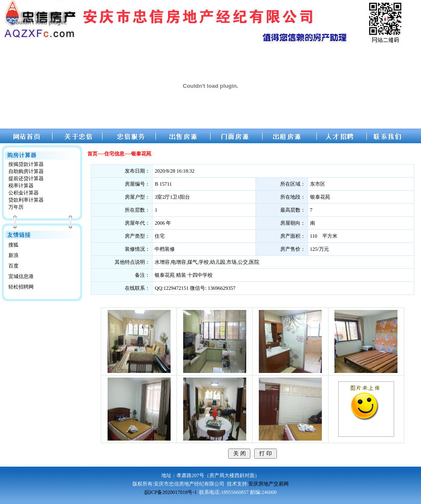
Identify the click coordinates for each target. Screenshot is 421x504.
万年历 (16, 207)
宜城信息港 (21, 276)
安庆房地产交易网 (268, 484)
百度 (13, 266)
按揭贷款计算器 (26, 164)
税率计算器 (21, 186)
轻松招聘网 (21, 287)
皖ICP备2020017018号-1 (171, 492)
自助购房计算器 (26, 171)
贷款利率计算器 (26, 200)
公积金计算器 (23, 193)
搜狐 (13, 245)
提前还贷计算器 (26, 178)
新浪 (13, 255)
